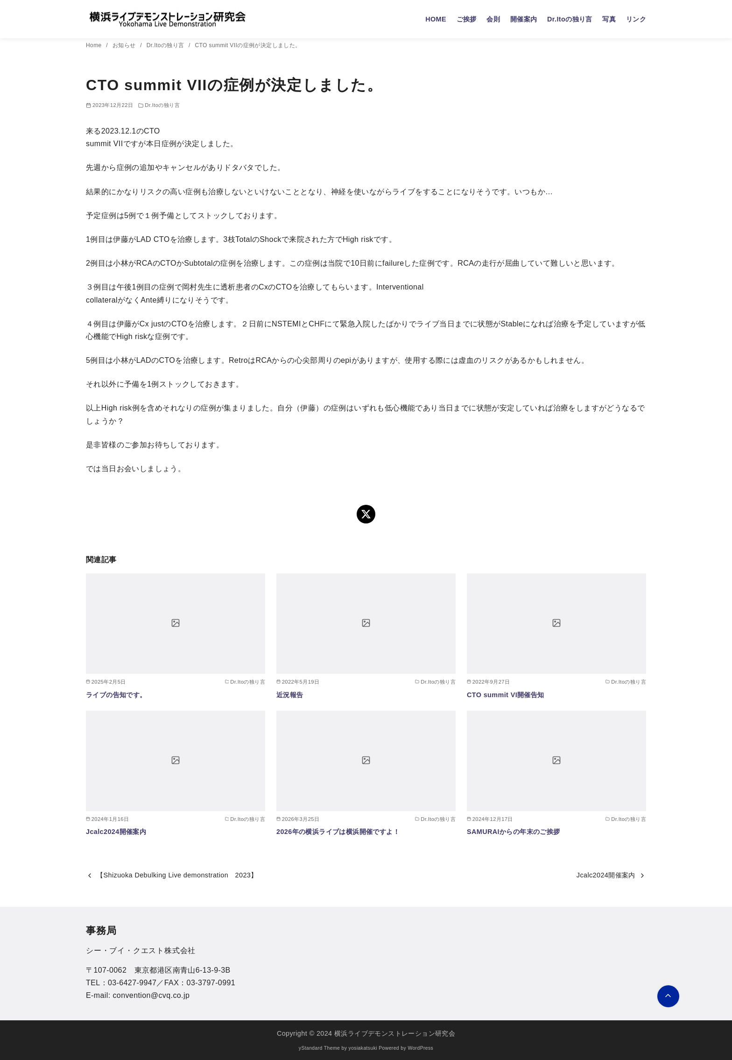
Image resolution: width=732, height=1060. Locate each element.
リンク (636, 19)
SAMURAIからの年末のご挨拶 (513, 831)
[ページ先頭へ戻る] (668, 996)
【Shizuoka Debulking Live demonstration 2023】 (177, 875)
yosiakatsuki (363, 1048)
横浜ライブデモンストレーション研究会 (394, 1033)
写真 (609, 19)
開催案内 (523, 19)
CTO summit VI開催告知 (505, 695)
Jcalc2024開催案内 (116, 831)
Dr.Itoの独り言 (569, 19)
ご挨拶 (467, 19)
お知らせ (125, 45)
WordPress (420, 1048)
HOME (435, 19)
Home (94, 45)
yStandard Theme (319, 1048)
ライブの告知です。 (116, 695)
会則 (493, 19)
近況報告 (289, 695)
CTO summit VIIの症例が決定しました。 (248, 45)
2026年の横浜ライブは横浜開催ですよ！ (338, 831)
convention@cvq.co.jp (151, 995)
